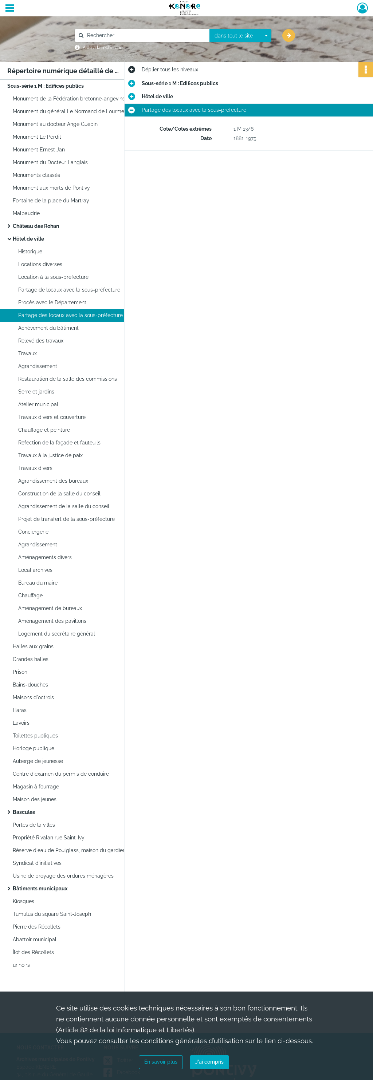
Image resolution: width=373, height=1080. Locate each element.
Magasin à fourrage (36, 787)
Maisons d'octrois (33, 697)
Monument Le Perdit (37, 137)
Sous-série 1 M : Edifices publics (45, 86)
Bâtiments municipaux (40, 888)
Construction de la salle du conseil (59, 494)
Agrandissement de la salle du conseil (63, 506)
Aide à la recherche (102, 47)
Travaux (27, 353)
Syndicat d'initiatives (37, 863)
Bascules (24, 812)
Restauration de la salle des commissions (67, 379)
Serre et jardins (36, 392)
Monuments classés (36, 175)
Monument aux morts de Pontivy (51, 188)
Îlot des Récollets (33, 952)
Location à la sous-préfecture (53, 277)
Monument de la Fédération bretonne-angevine (69, 99)
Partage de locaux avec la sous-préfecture (69, 290)
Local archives (35, 570)
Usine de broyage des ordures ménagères (63, 876)
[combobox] (240, 35)
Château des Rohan (36, 226)
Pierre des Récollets (36, 927)
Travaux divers (35, 468)
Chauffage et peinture (44, 430)
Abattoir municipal (34, 939)
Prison (20, 672)
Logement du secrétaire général (56, 634)
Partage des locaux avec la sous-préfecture (70, 315)
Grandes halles (30, 659)
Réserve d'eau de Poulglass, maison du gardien (69, 850)
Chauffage (30, 595)
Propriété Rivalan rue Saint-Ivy (49, 837)
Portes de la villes (34, 825)
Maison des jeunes (34, 799)
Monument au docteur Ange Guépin (55, 124)
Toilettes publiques (35, 736)
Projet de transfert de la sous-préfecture (66, 519)
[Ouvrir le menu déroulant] (9, 8)
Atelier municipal (38, 404)
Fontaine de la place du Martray (51, 200)
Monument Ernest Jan (39, 150)
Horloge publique (33, 748)
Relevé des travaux (40, 341)
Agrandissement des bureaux (53, 481)
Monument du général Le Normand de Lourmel (69, 111)
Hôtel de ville (28, 239)
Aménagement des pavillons (52, 621)
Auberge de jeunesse (38, 761)
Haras (20, 710)
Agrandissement (37, 366)
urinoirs (21, 965)
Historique (30, 251)
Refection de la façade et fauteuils (59, 443)
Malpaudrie (26, 213)
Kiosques (23, 901)
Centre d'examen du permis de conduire (61, 774)
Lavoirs (21, 723)
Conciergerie (33, 532)
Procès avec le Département (52, 302)
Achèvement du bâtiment (48, 328)
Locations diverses (40, 264)
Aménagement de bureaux (50, 608)
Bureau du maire (38, 583)
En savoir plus (160, 1062)
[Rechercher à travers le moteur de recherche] (145, 35)
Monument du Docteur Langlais (50, 162)
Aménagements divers (45, 557)
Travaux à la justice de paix (50, 455)
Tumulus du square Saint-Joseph (52, 914)
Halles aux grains (33, 646)
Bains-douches (30, 685)
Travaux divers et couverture (52, 417)
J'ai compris (209, 1062)
